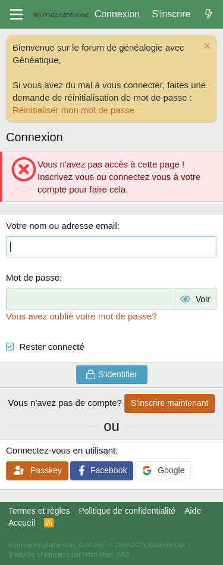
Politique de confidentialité (126, 511)
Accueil (21, 522)
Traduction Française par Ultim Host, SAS (69, 554)
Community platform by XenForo (97, 544)
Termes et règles (39, 511)
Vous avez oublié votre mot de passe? (81, 316)
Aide (192, 511)
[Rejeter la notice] (205, 47)
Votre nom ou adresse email (61, 226)
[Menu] (16, 14)
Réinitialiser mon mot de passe (73, 110)
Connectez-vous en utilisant (60, 450)
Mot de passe (32, 277)
